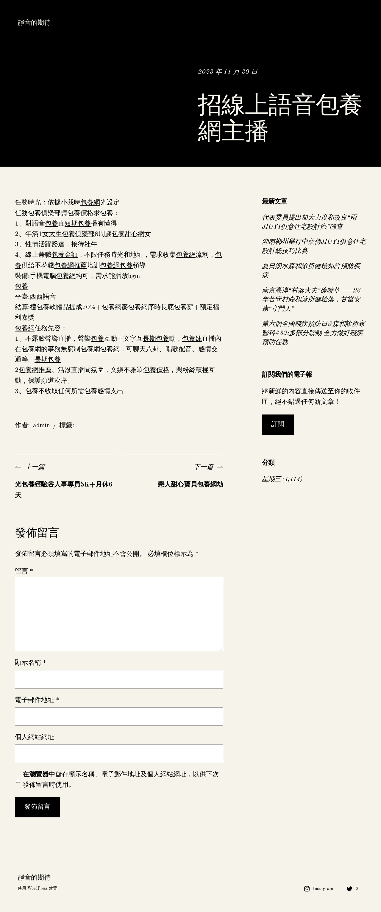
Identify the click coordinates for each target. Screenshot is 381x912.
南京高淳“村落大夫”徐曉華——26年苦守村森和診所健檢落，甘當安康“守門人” (311, 299)
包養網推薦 (70, 265)
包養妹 (192, 339)
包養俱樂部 (44, 213)
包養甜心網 (128, 234)
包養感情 (97, 391)
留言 (24, 571)
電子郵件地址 (37, 700)
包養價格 (80, 213)
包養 (106, 213)
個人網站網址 (34, 737)
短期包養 (78, 223)
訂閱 (277, 424)
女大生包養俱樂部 (68, 234)
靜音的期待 (34, 23)
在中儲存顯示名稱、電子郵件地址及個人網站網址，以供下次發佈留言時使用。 (121, 779)
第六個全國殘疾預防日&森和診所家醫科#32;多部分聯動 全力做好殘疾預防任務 (313, 333)
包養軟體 (49, 307)
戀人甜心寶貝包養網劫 (190, 484)
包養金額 (64, 255)
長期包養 (156, 339)
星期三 (271, 479)
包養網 (90, 202)
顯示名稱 (30, 663)
